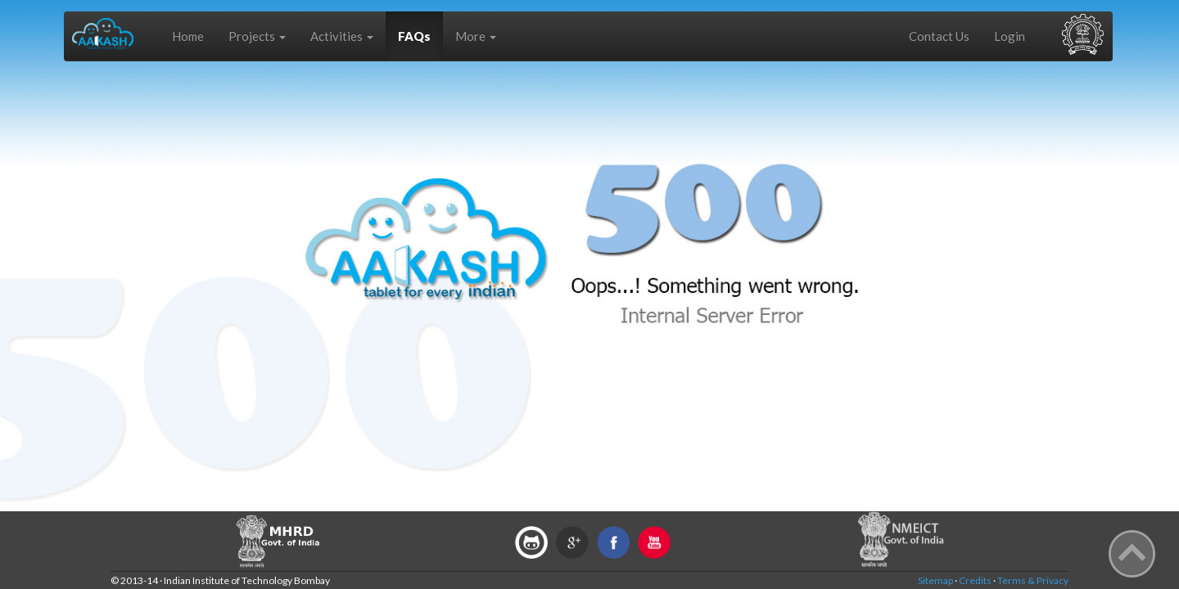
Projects (257, 36)
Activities (341, 36)
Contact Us (939, 36)
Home (188, 36)
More (475, 36)
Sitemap (935, 580)
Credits (975, 580)
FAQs (414, 36)
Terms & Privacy (1032, 580)
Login (1009, 36)
